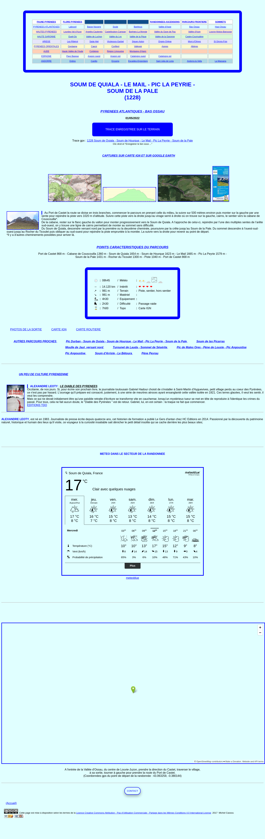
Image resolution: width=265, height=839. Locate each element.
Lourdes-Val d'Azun (73, 31)
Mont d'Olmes (194, 41)
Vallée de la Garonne (165, 36)
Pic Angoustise (75, 353)
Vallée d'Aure (194, 31)
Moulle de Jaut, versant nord (84, 347)
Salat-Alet (94, 41)
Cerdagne (72, 46)
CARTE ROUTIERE (88, 329)
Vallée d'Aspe (165, 27)
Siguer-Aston (138, 41)
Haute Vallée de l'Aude (72, 51)
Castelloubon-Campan (115, 31)
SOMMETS (220, 22)
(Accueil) (11, 803)
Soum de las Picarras (210, 341)
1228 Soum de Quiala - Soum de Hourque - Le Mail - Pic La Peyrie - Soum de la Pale (140, 140)
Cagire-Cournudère (194, 36)
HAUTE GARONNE (46, 36)
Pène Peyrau (150, 353)
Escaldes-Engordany (138, 61)
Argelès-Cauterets (94, 31)
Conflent (115, 46)
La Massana (220, 61)
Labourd (72, 27)
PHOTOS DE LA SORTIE (26, 329)
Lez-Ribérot (72, 41)
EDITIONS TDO (37, 405)
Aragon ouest (94, 56)
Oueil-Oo (72, 36)
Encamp (115, 61)
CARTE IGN (59, 329)
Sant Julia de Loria (164, 61)
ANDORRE (46, 61)
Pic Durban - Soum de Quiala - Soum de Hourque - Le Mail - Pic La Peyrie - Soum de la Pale (126, 341)
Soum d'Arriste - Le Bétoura (113, 353)
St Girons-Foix (220, 41)
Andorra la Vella (194, 61)
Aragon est (115, 56)
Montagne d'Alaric (138, 51)
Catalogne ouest (138, 56)
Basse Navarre (94, 27)
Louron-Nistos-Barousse (220, 31)
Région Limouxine (115, 51)
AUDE (46, 51)
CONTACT (132, 791)
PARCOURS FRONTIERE (194, 22)
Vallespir (138, 46)
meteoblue (132, 577)
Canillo (94, 61)
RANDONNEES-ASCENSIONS (165, 22)
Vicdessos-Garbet (115, 41)
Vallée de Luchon (94, 36)
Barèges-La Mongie (138, 31)
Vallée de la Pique (138, 36)
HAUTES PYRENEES (46, 31)
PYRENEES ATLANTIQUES (46, 27)
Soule (115, 27)
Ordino (72, 61)
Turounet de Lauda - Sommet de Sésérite (140, 347)
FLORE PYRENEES (72, 22)
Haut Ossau (220, 27)
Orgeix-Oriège (164, 41)
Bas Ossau (194, 27)
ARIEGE (46, 41)
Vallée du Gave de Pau (165, 31)
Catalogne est (164, 56)
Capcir (94, 46)
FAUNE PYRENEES (46, 22)
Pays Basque (72, 56)
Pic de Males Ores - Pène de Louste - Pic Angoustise (212, 347)
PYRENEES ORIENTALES (46, 46)
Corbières (94, 51)
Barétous (138, 27)
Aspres (165, 46)
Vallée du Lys (115, 36)
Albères (194, 46)
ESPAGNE (46, 56)
